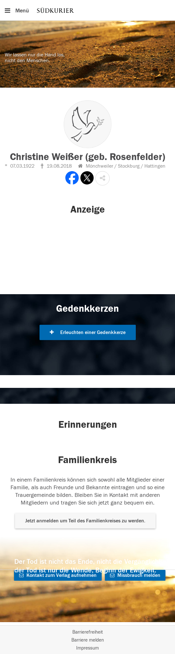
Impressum (87, 648)
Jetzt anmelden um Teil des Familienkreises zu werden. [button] (85, 521)
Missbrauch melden (135, 575)
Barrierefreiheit (87, 632)
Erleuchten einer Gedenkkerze (88, 332)
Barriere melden (87, 640)
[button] (102, 178)
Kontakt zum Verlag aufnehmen (58, 575)
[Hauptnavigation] (87, 10)
